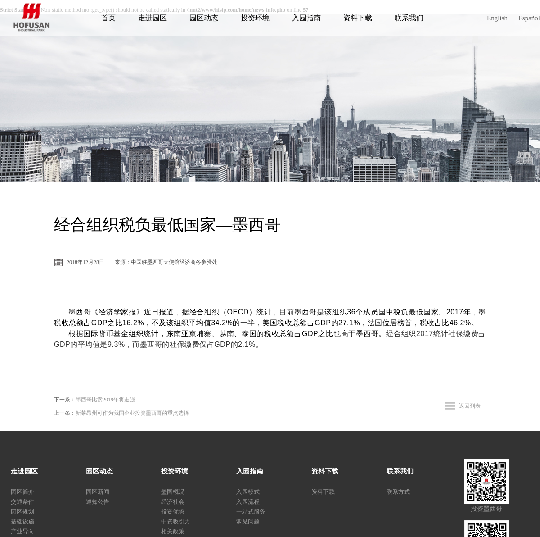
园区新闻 (97, 491)
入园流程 (248, 501)
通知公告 (97, 501)
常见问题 (248, 521)
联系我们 (409, 18)
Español (529, 18)
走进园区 (152, 18)
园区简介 (22, 491)
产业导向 (22, 531)
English (497, 18)
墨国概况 (172, 491)
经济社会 (172, 501)
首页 (108, 18)
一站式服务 (251, 511)
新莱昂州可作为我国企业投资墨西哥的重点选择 (132, 413)
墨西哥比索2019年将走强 (105, 399)
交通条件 (22, 501)
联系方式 (398, 491)
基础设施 (22, 521)
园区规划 (22, 511)
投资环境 (255, 18)
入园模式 (248, 491)
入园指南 (306, 18)
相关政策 (172, 531)
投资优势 (172, 511)
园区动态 (203, 18)
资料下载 (357, 18)
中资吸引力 (175, 521)
